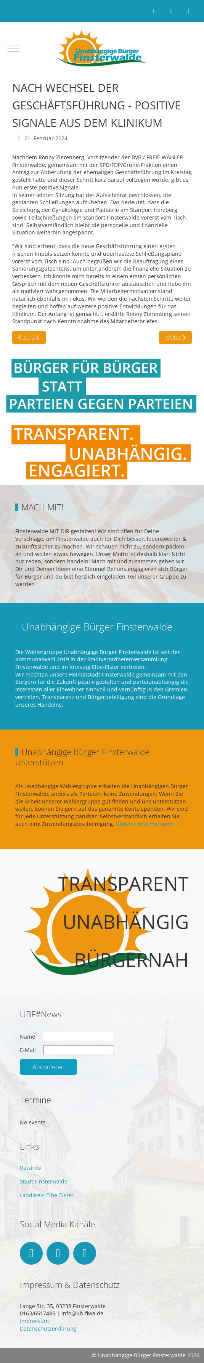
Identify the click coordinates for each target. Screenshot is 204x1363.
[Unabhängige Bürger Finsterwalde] (102, 48)
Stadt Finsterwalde (43, 1181)
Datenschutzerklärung (48, 1328)
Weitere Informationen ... (148, 823)
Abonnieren (48, 1067)
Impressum (34, 1321)
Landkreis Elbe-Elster (47, 1195)
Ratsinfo (30, 1167)
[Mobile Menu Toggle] (13, 48)
